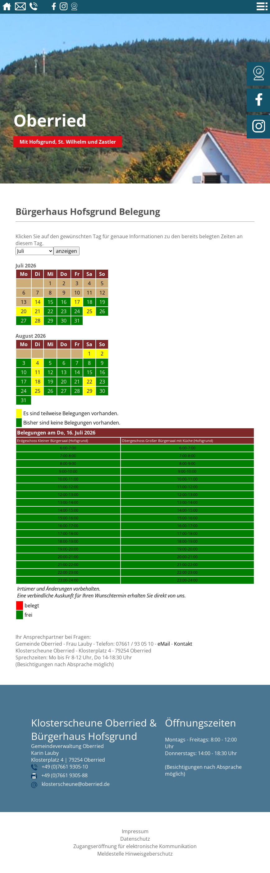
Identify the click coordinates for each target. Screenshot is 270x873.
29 (89, 391)
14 (37, 302)
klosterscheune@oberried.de (76, 784)
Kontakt (183, 643)
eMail (164, 643)
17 (77, 302)
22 (89, 381)
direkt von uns (169, 595)
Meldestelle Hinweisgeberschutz (135, 853)
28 (37, 320)
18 (37, 381)
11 (37, 372)
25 (89, 311)
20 (23, 311)
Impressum (135, 831)
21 (37, 311)
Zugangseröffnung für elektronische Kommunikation (135, 846)
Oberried (50, 120)
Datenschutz (135, 838)
